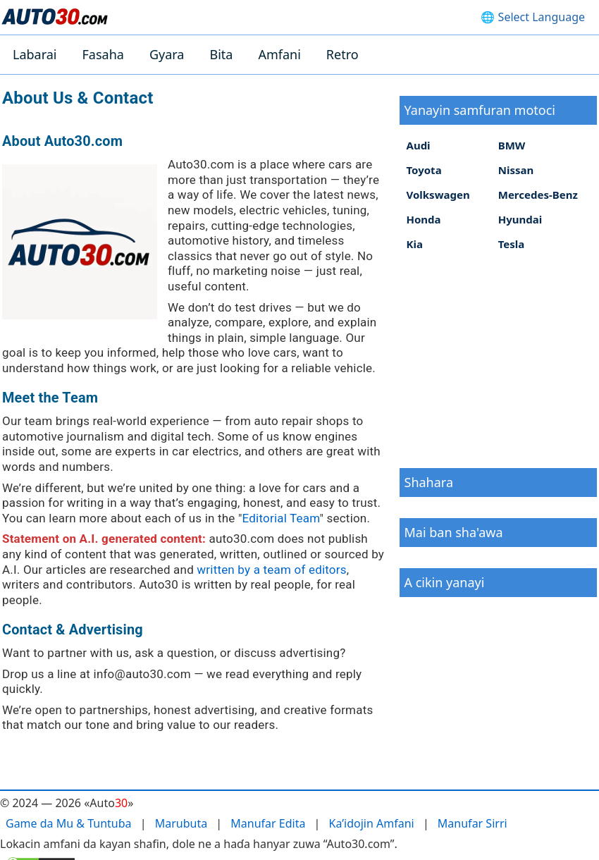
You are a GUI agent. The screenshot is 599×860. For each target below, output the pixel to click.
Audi (419, 145)
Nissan (515, 170)
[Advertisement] (499, 359)
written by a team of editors (271, 570)
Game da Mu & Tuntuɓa (69, 823)
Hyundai (520, 219)
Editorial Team (281, 518)
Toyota (424, 170)
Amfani (279, 54)
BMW (512, 145)
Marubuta (181, 823)
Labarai (35, 54)
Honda (424, 219)
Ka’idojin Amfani (371, 823)
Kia (415, 244)
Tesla (511, 244)
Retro (342, 54)
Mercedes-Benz (538, 195)
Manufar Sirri (472, 823)
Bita (221, 54)
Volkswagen (438, 195)
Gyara (167, 54)
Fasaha (103, 54)
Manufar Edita (267, 823)
